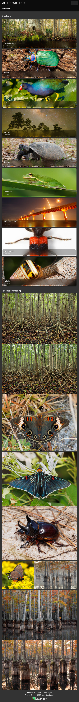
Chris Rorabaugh (13, 3)
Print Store (31, 693)
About (39, 693)
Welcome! (6, 9)
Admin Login (47, 693)
